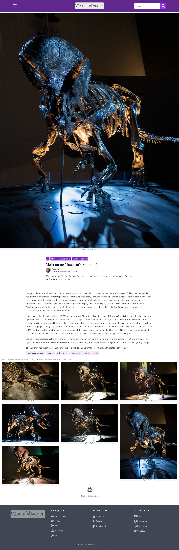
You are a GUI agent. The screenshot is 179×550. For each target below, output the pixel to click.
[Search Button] (163, 6)
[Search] (147, 6)
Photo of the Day (80, 259)
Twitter (139, 531)
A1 (47, 259)
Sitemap (57, 530)
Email (138, 516)
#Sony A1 (50, 353)
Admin (56, 535)
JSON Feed (56, 521)
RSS (55, 525)
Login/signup (60, 516)
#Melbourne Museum (35, 353)
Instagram (141, 526)
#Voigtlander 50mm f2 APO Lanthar (84, 353)
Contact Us (100, 526)
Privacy (97, 521)
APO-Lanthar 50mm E (60, 259)
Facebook (140, 521)
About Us (99, 516)
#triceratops (62, 353)
